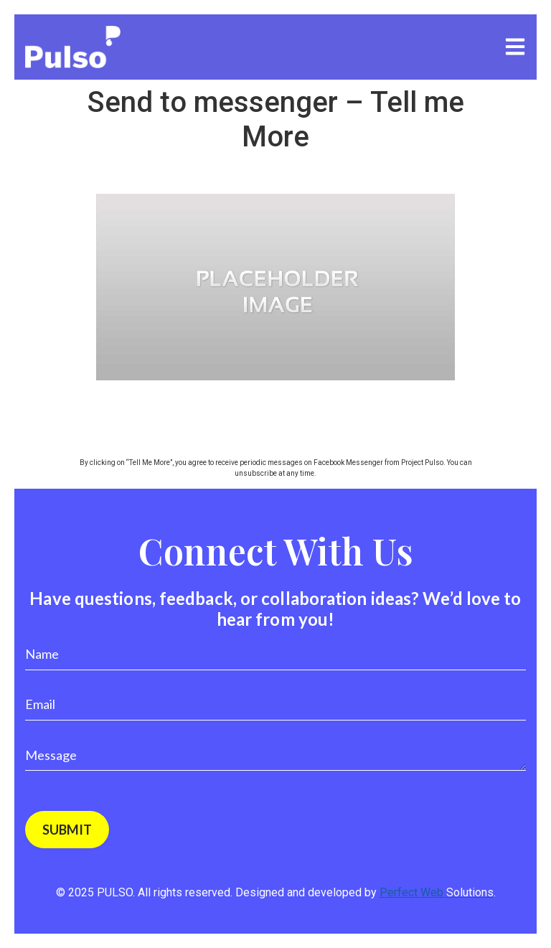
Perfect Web (437, 892)
